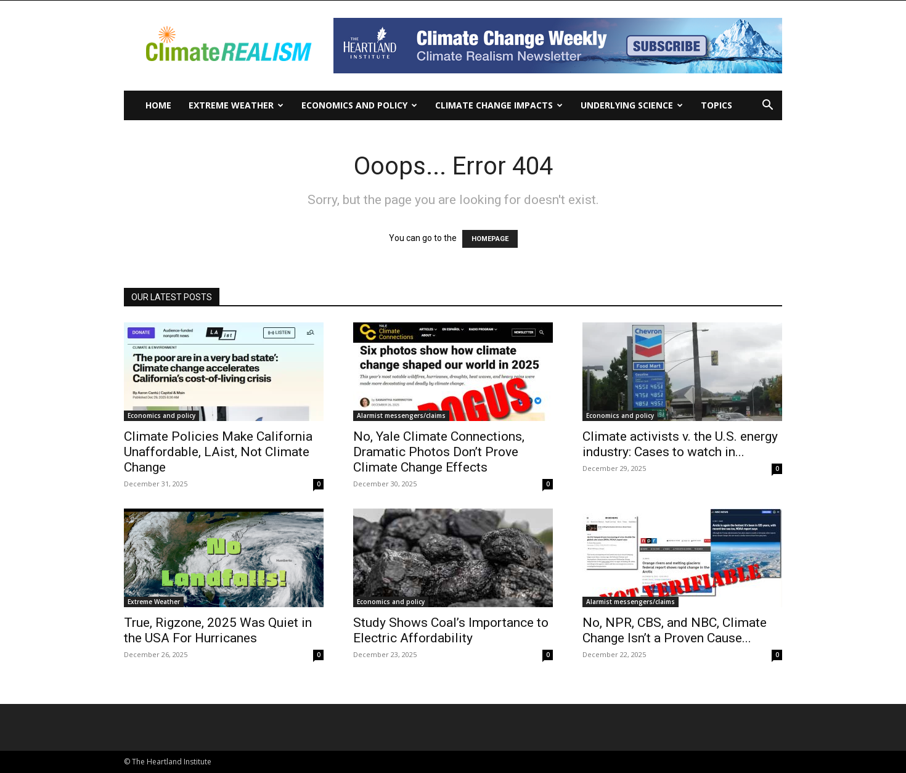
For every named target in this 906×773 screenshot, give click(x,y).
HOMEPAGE (489, 239)
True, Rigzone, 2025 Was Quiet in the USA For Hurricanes (218, 630)
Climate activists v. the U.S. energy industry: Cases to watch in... (680, 444)
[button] (767, 106)
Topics (716, 105)
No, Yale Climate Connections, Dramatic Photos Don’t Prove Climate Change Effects (438, 452)
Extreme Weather (236, 105)
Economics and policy (359, 105)
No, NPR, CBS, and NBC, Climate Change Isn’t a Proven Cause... (674, 630)
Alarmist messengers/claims (401, 415)
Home (158, 105)
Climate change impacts (499, 105)
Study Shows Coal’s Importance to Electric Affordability (451, 630)
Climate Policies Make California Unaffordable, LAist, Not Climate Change (218, 452)
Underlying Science (632, 105)
